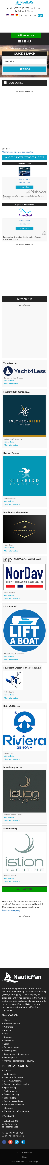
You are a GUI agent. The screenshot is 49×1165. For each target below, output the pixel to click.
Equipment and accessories (16, 1084)
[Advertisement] (13, 25)
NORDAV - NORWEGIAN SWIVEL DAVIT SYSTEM (22, 559)
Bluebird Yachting (11, 453)
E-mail (37, 8)
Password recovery (13, 1047)
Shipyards (8, 1108)
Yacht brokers (10, 1091)
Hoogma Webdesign (29, 1161)
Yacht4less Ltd (9, 363)
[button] (24, 41)
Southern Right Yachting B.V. (16, 391)
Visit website (9, 380)
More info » (24, 187)
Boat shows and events (14, 1101)
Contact (7, 1037)
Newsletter (9, 1040)
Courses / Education (13, 1077)
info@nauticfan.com (13, 1135)
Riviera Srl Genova (11, 706)
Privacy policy (10, 1051)
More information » (12, 384)
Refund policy (10, 1057)
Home (4, 48)
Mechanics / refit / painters (16, 1111)
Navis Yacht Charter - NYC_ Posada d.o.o (22, 667)
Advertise (8, 1027)
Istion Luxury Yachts (12, 767)
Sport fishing (10, 1087)
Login (40, 15)
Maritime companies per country (17, 151)
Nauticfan (28, 1152)
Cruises (7, 1070)
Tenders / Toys (28, 48)
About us (8, 1030)
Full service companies (14, 1104)
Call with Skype (25, 11)
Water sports (14, 48)
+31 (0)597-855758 (19, 8)
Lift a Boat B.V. (10, 606)
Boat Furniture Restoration (15, 512)
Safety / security (11, 1094)
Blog (6, 1034)
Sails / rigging (10, 1098)
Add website (25, 889)
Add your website (26, 35)
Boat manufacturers (13, 1081)
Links (24, 1157)
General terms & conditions (16, 1054)
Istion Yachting (10, 828)
